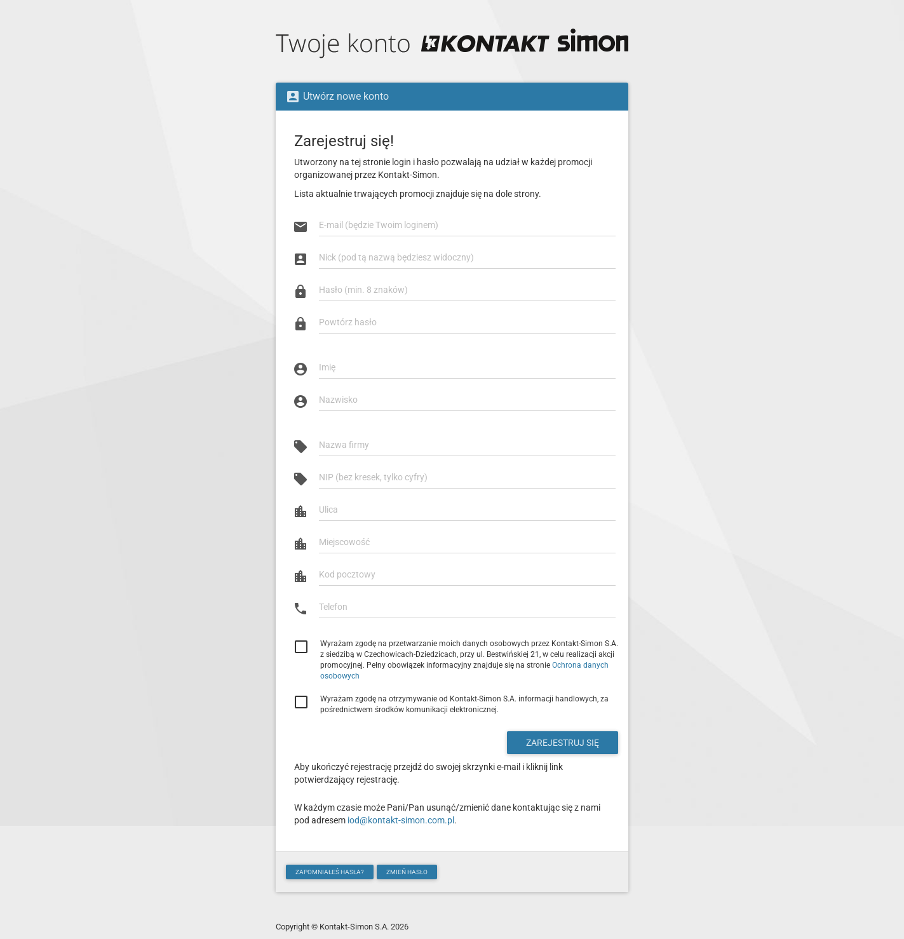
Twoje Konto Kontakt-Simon (452, 44)
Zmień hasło (407, 871)
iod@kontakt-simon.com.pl (400, 820)
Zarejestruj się (562, 743)
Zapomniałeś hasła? (329, 871)
